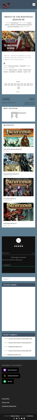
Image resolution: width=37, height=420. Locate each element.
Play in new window (13, 66)
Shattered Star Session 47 (11, 174)
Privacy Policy (5, 398)
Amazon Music (27, 69)
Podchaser (19, 71)
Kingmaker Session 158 (13, 354)
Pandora (5, 71)
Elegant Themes (15, 416)
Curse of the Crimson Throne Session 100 (20, 338)
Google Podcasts (10, 375)
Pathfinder (13, 24)
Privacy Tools (5, 402)
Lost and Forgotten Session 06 (12, 149)
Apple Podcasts (13, 69)
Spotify (20, 69)
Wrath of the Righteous (13, 26)
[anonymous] (14, 22)
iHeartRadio (12, 71)
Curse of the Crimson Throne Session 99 (20, 342)
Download (22, 66)
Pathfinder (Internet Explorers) (24, 24)
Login (33, 253)
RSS (29, 71)
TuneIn (25, 71)
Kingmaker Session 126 (15, 346)
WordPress (30, 416)
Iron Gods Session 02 (9, 198)
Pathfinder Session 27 (10, 223)
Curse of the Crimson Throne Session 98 (20, 350)
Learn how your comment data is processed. (16, 260)
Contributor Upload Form (9, 406)
